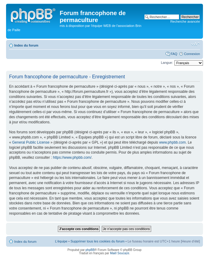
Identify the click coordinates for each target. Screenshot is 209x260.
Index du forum (26, 45)
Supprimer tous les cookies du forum (98, 241)
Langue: (167, 62)
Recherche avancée (185, 21)
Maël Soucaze (119, 253)
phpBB (90, 250)
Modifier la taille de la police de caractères (195, 44)
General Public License (30, 142)
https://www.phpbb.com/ (72, 157)
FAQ (174, 54)
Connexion (192, 54)
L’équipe (61, 241)
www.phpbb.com (172, 142)
